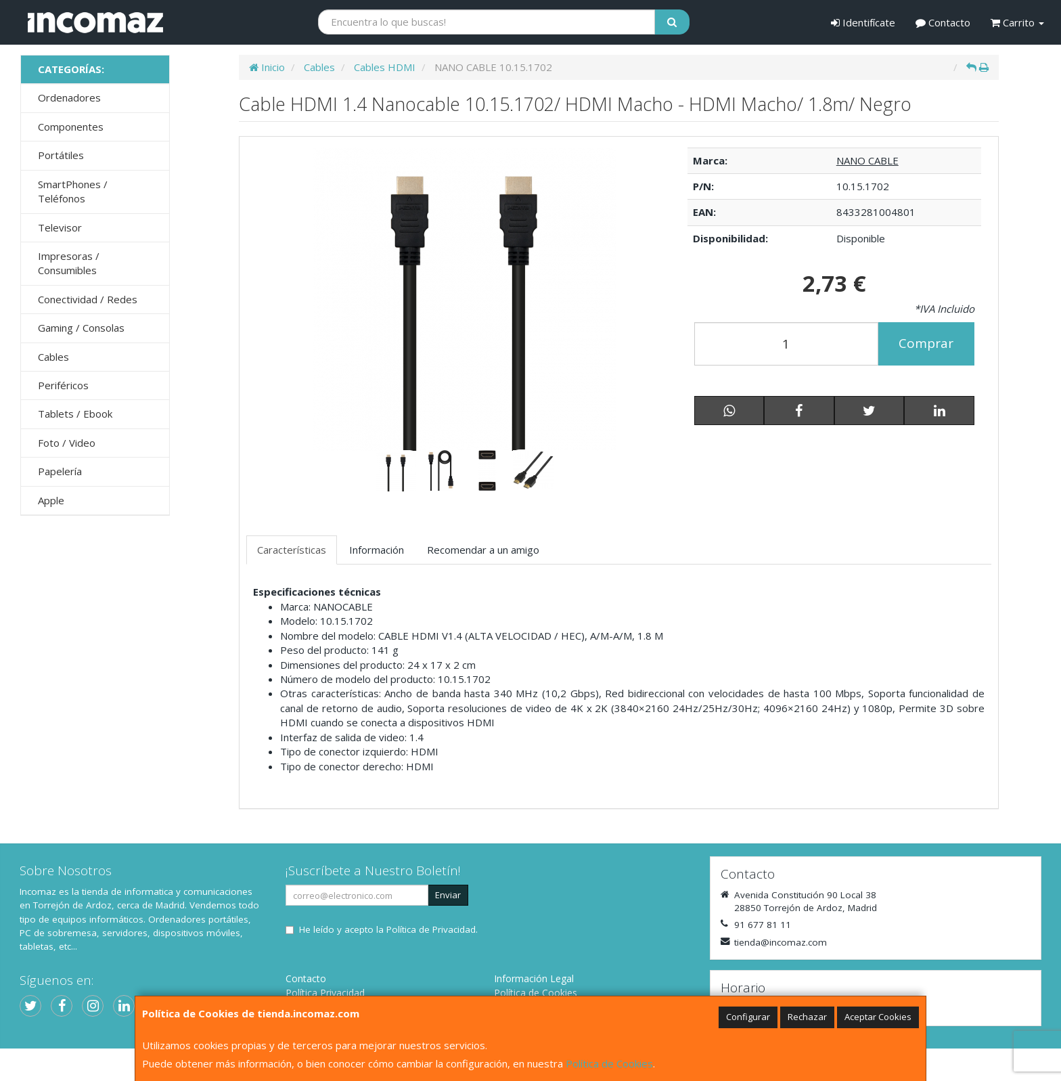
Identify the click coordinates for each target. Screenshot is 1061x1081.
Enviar (448, 895)
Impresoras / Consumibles (68, 263)
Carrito (1017, 22)
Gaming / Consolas (81, 327)
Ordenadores (69, 97)
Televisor (60, 227)
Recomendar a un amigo (483, 549)
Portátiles (61, 155)
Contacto (943, 22)
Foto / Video (66, 442)
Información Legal (534, 978)
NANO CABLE (867, 160)
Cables (53, 356)
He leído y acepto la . (388, 929)
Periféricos (63, 385)
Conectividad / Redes (87, 299)
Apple (51, 500)
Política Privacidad (325, 992)
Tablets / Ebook (75, 413)
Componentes (71, 126)
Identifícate (863, 22)
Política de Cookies (609, 1063)
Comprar (926, 343)
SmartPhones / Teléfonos (73, 191)
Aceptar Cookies (877, 1017)
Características (291, 549)
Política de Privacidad (431, 929)
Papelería (60, 471)
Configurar (748, 1017)
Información (376, 549)
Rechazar (807, 1017)
